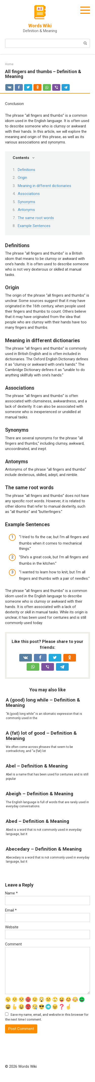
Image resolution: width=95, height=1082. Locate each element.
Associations (29, 193)
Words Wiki (40, 25)
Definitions (26, 169)
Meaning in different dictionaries (44, 185)
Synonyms (26, 202)
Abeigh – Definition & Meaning (39, 794)
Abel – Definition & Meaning (37, 766)
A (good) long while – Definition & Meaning (43, 702)
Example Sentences (34, 225)
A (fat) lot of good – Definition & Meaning (41, 735)
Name (11, 893)
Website (11, 927)
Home (9, 64)
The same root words (36, 218)
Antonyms (26, 209)
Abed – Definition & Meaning (37, 821)
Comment (13, 944)
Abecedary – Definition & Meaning (44, 849)
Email (11, 910)
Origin (22, 177)
